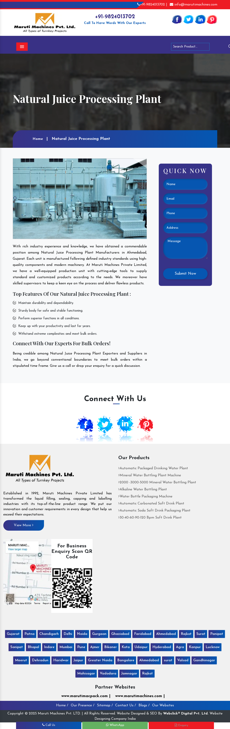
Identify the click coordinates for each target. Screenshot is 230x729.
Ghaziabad (120, 634)
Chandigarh (49, 634)
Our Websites (163, 705)
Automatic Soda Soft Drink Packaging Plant (154, 510)
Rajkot (186, 634)
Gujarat (13, 634)
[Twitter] (188, 19)
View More (23, 525)
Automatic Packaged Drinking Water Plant (153, 468)
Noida (82, 634)
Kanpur (195, 647)
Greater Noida (100, 660)
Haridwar (61, 660)
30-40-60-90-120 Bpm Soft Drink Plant (150, 517)
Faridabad (142, 634)
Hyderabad (161, 647)
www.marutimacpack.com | (85, 696)
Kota (126, 647)
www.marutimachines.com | (140, 696)
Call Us (48, 725)
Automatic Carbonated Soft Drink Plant (151, 503)
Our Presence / (82, 705)
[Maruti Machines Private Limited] (40, 470)
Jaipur (78, 660)
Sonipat (16, 647)
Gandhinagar (204, 660)
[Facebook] (177, 19)
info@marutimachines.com (193, 4)
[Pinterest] (211, 19)
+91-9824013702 (115, 17)
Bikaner (110, 647)
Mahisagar (86, 673)
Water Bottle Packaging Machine (145, 496)
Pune (81, 647)
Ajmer (94, 647)
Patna (29, 634)
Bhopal (33, 647)
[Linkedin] (200, 19)
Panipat (216, 634)
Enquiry (181, 725)
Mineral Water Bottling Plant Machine (149, 475)
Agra (180, 647)
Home (38, 139)
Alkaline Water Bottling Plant (142, 489)
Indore (49, 647)
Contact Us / (125, 705)
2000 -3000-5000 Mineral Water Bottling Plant (157, 482)
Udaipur (141, 647)
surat (168, 660)
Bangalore (125, 660)
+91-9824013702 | (152, 4)
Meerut (21, 660)
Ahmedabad (166, 634)
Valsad (182, 660)
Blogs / (144, 705)
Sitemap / (105, 705)
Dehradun (40, 660)
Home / (62, 705)
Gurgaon (99, 634)
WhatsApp (115, 725)
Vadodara (108, 673)
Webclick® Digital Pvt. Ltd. (185, 713)
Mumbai (65, 647)
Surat (200, 634)
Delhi (68, 634)
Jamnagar (129, 673)
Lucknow (213, 647)
